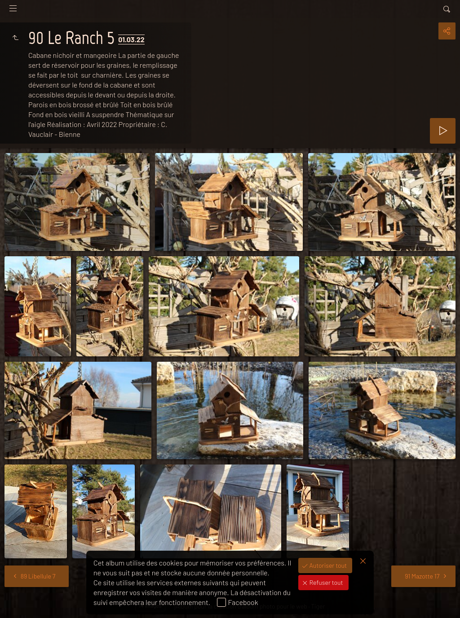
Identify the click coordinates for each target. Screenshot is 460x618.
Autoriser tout (327, 565)
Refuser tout (325, 582)
